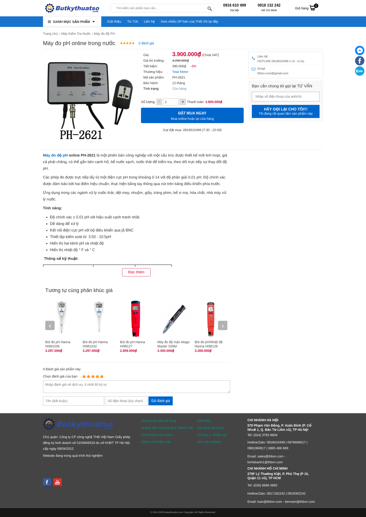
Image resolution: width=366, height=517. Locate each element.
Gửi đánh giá (160, 401)
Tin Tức (132, 21)
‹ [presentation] (50, 325)
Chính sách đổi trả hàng (158, 421)
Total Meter (180, 72)
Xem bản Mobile (209, 442)
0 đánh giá (146, 43)
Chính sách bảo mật (156, 442)
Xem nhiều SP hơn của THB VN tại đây (189, 21)
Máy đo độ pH (55, 155)
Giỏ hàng (306, 8)
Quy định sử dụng (210, 428)
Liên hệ (149, 21)
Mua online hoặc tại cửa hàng (192, 115)
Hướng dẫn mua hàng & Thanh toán (167, 428)
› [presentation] (222, 325)
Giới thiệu (114, 21)
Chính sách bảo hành (156, 435)
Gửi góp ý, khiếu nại (211, 435)
